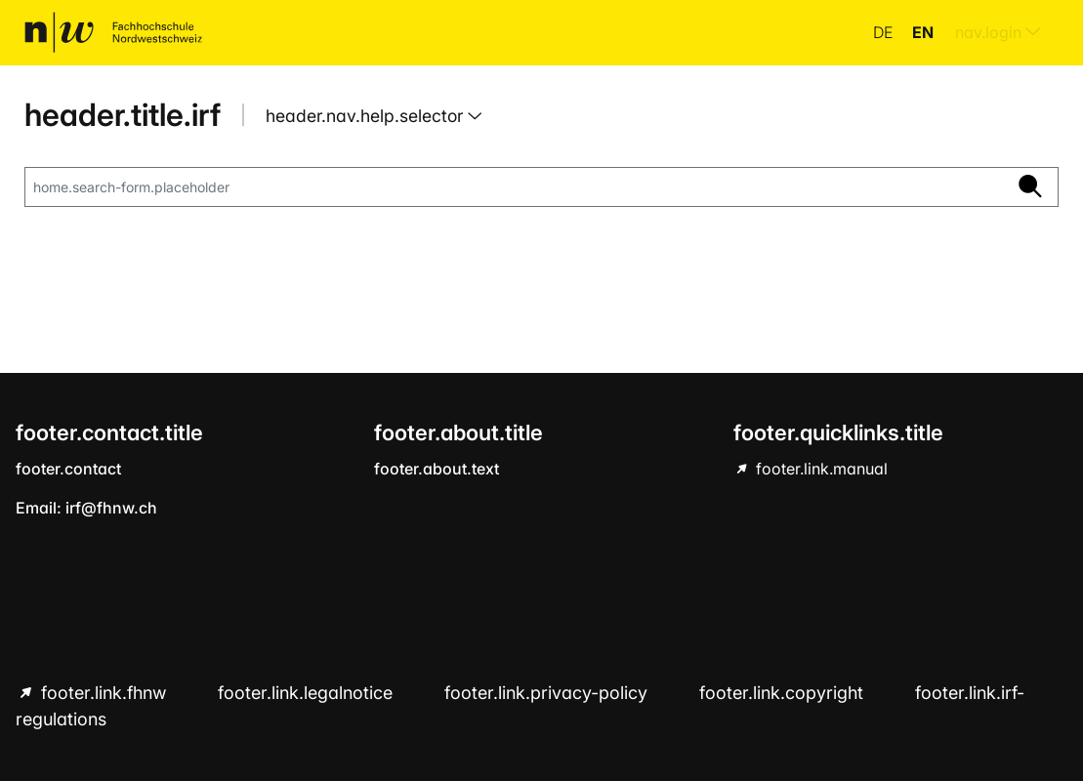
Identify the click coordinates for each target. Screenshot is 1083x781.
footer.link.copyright (783, 692)
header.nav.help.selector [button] (367, 115)
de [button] (884, 32)
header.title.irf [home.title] (122, 115)
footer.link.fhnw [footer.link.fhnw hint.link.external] (103, 692)
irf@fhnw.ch (111, 507)
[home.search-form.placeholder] (514, 187)
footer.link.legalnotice (307, 692)
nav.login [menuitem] (998, 32)
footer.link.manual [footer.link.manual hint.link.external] (820, 468)
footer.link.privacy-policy (548, 692)
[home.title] (113, 32)
